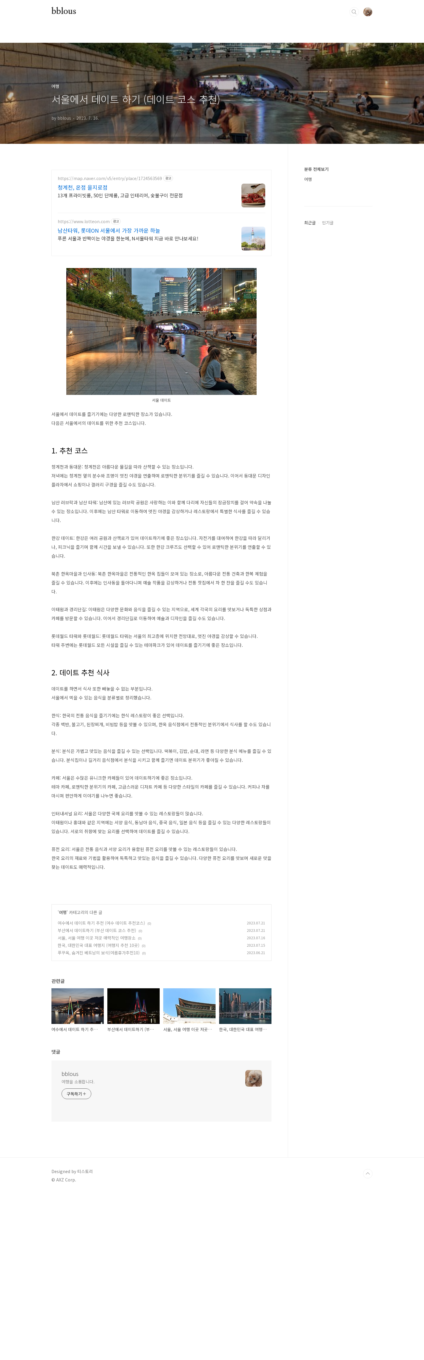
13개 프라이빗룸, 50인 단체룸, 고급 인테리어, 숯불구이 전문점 (120, 195)
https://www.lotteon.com (84, 221)
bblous (63, 11)
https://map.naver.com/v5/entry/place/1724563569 (110, 178)
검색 (354, 11)
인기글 (328, 401)
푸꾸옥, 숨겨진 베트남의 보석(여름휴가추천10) (99, 1119)
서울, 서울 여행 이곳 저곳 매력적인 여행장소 (97, 1104)
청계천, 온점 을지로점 (83, 187)
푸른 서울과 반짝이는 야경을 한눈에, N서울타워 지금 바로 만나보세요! (128, 238)
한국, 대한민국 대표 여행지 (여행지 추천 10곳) (98, 1112)
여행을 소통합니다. (78, 1248)
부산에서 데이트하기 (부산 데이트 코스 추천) (97, 1097)
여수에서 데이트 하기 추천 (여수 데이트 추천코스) (101, 1089)
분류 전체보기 (316, 169)
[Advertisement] (161, 303)
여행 (63, 1079)
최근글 (310, 401)
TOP (368, 1340)
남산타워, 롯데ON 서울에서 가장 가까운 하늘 (109, 230)
